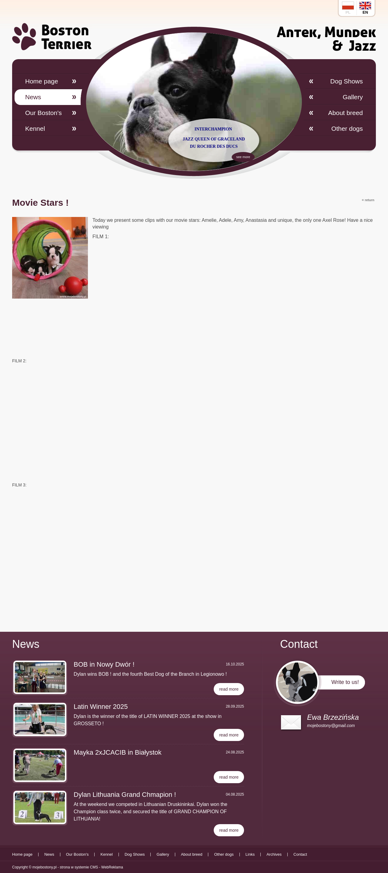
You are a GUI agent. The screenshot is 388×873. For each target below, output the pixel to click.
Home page (41, 81)
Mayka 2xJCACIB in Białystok (118, 752)
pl (348, 8)
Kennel (35, 128)
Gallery (353, 96)
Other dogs (347, 128)
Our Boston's (43, 112)
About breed (345, 112)
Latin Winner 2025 (101, 706)
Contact (300, 854)
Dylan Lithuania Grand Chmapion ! (125, 794)
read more (229, 689)
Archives (274, 854)
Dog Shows (346, 81)
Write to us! (345, 682)
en (365, 8)
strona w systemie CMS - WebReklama (91, 867)
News (33, 96)
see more (260, 155)
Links (250, 854)
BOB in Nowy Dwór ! (104, 664)
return (368, 200)
